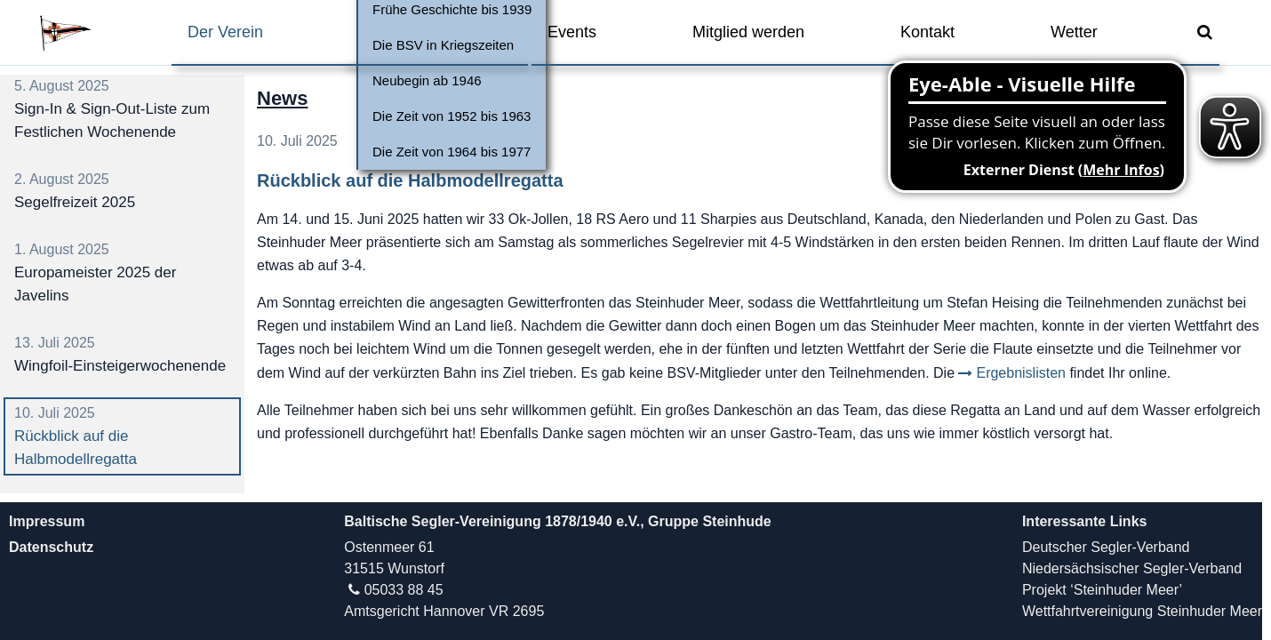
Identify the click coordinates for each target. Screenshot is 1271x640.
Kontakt (927, 32)
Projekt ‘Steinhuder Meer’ (1102, 589)
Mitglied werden (748, 32)
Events (572, 32)
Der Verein (225, 32)
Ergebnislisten (1021, 372)
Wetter (1074, 32)
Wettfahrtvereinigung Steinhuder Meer (1142, 611)
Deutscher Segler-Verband (1106, 547)
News (282, 98)
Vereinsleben (405, 32)
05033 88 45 (404, 589)
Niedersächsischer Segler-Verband (1132, 568)
